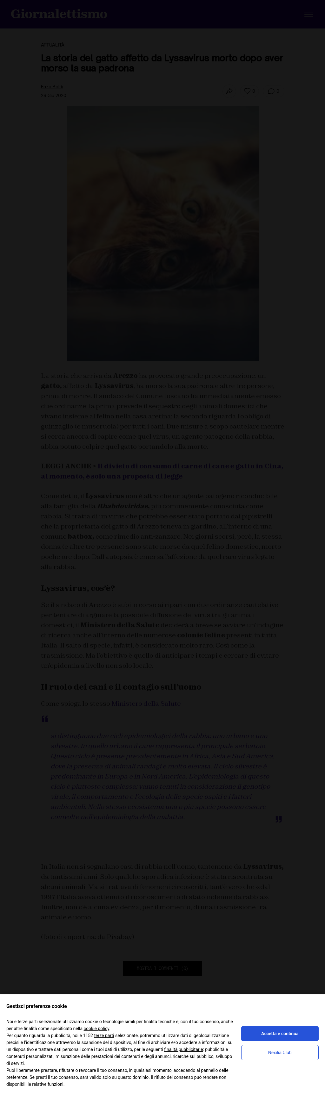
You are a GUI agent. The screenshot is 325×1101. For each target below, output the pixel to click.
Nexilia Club (280, 1052)
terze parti (104, 1035)
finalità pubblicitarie (183, 1049)
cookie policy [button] (96, 1028)
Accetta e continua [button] (279, 1033)
